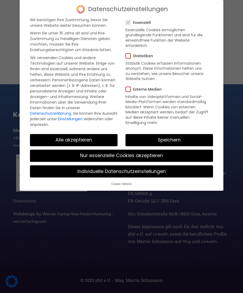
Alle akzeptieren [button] (73, 138)
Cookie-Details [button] (121, 182)
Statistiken (141, 53)
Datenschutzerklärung (50, 111)
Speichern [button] (169, 138)
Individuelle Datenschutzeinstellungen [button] (121, 169)
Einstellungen (70, 116)
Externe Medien (145, 87)
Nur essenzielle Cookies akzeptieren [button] (121, 153)
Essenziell (139, 20)
